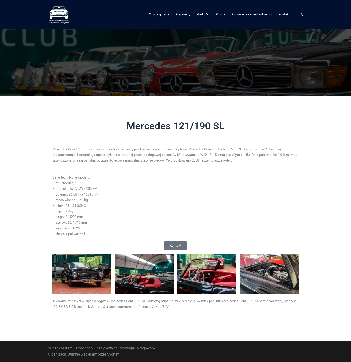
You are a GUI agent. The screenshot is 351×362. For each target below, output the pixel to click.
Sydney (113, 354)
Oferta (220, 14)
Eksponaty (183, 14)
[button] (301, 14)
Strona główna (159, 14)
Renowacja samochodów (249, 14)
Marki (201, 14)
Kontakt (284, 14)
